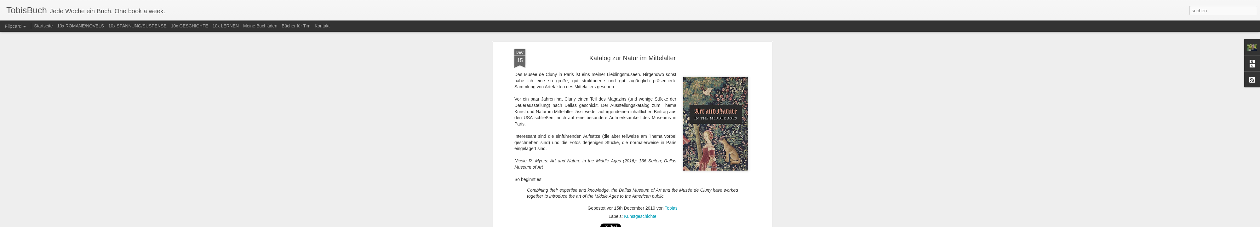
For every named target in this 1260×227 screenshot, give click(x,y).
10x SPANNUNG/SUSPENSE (137, 25)
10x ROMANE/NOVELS (80, 25)
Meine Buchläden (260, 25)
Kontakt (322, 25)
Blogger (653, 223)
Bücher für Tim (296, 25)
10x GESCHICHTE (189, 25)
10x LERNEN (226, 25)
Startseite (43, 25)
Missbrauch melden (675, 223)
